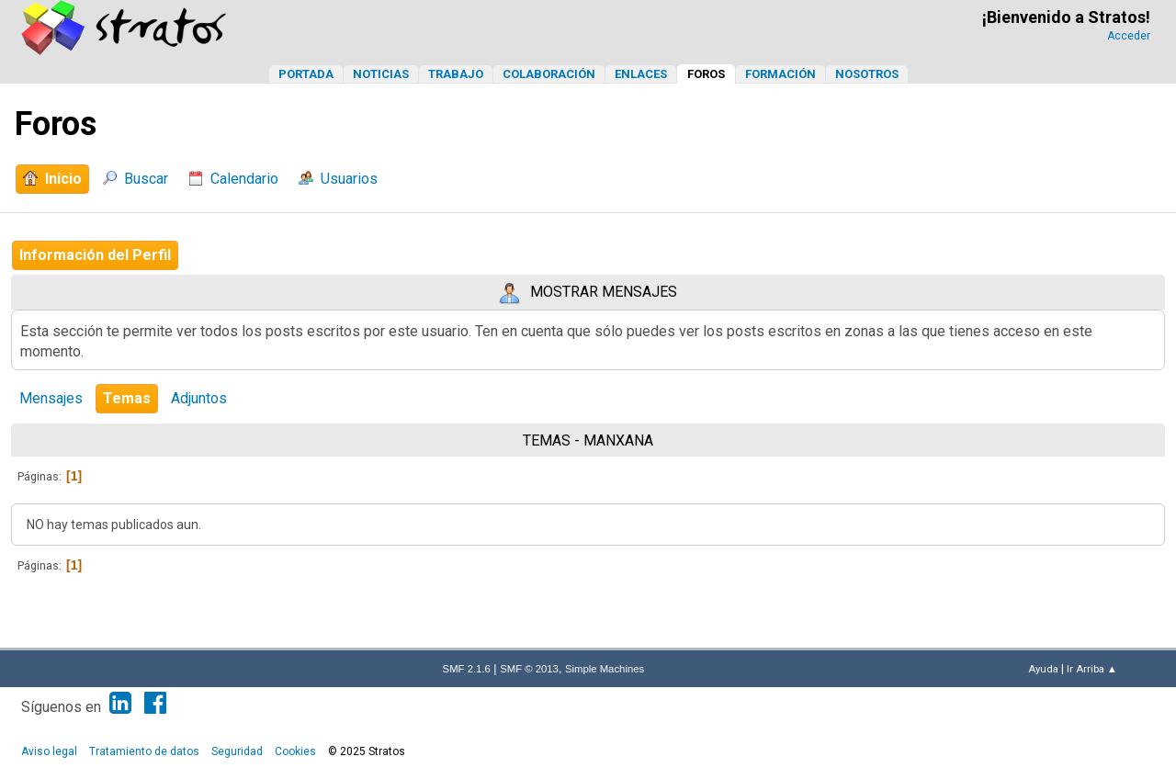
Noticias (381, 74)
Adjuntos (199, 398)
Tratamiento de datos (144, 751)
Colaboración (549, 74)
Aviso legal (49, 751)
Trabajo (455, 74)
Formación (780, 74)
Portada (306, 74)
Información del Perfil (95, 255)
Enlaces (641, 74)
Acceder (1128, 35)
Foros (706, 74)
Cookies (295, 751)
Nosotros (867, 74)
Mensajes (51, 398)
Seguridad (237, 751)
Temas (127, 398)
